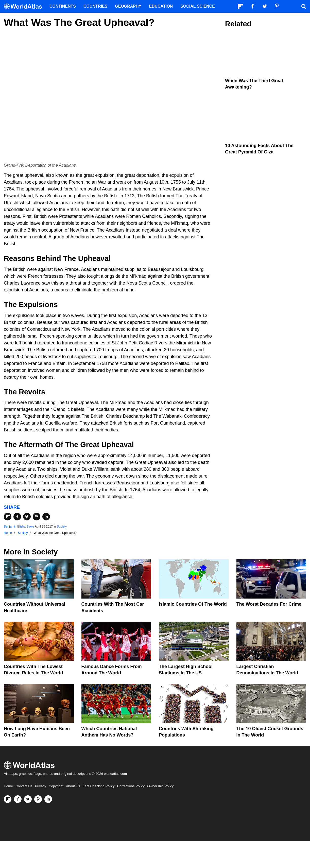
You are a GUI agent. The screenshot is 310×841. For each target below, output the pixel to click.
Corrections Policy (131, 786)
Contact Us (23, 786)
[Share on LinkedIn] (46, 516)
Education (161, 6)
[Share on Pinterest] (36, 516)
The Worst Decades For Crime (269, 604)
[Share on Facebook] (17, 516)
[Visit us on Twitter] (28, 799)
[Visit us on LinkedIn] (48, 799)
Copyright (56, 786)
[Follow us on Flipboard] (7, 799)
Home (8, 786)
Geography (128, 6)
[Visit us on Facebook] (18, 799)
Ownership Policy (160, 786)
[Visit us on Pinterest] (38, 799)
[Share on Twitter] (27, 516)
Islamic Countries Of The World (193, 604)
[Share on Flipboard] (7, 516)
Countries (95, 6)
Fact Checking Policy (98, 786)
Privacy (40, 786)
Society (62, 526)
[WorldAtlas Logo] (25, 6)
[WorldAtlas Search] (303, 6)
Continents (62, 6)
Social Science (197, 6)
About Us (73, 786)
